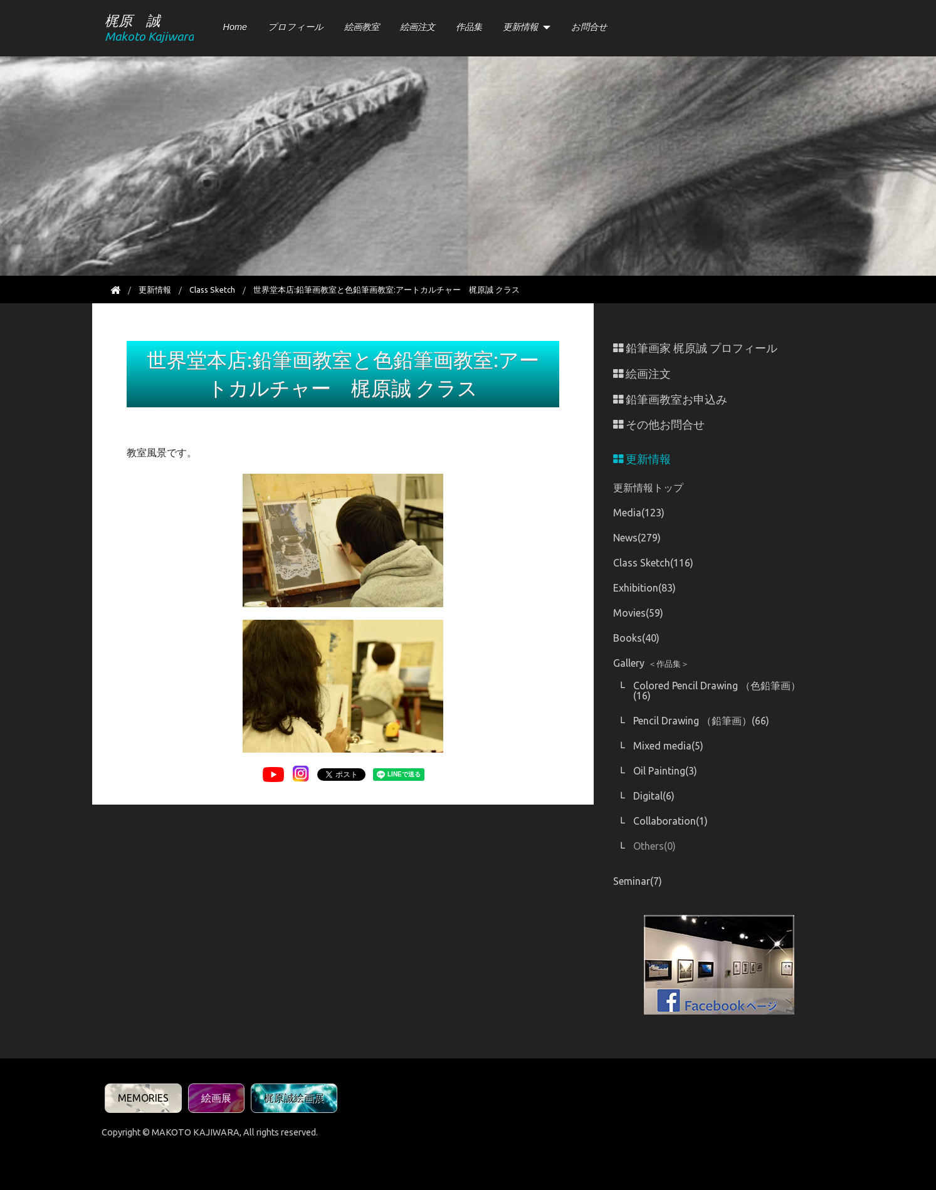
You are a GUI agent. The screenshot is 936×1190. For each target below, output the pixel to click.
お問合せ (589, 27)
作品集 (469, 27)
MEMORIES (143, 1098)
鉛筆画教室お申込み (670, 399)
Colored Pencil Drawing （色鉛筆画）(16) (717, 690)
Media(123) (639, 512)
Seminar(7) (637, 881)
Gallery (651, 663)
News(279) (637, 537)
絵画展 (216, 1098)
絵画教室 (361, 27)
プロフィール (295, 27)
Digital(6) (654, 795)
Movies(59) (638, 612)
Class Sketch (212, 289)
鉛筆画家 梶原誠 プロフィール (695, 348)
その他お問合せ (659, 425)
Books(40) (636, 638)
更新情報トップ (648, 487)
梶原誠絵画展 (294, 1098)
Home (235, 27)
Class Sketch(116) (653, 562)
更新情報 (520, 27)
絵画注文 (417, 27)
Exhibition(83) (644, 587)
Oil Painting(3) (665, 770)
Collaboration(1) (670, 821)
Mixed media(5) (668, 745)
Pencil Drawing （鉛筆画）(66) (701, 720)
